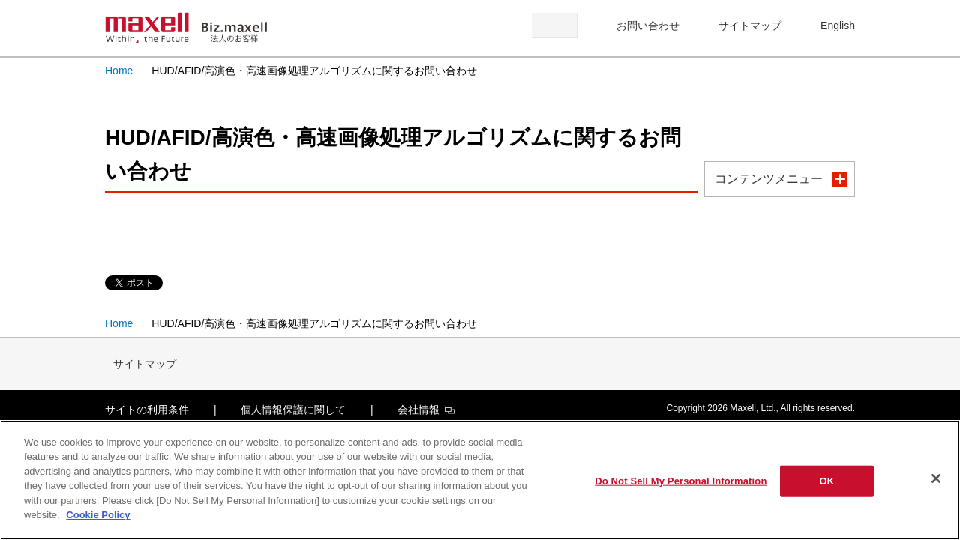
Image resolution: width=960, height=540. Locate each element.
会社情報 (426, 410)
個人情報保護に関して (293, 410)
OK (827, 481)
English (837, 26)
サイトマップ (750, 26)
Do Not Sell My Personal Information (680, 481)
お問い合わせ (648, 26)
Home (119, 70)
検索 (555, 25)
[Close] (936, 478)
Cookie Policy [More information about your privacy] (98, 514)
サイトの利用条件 (147, 410)
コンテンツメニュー (769, 178)
